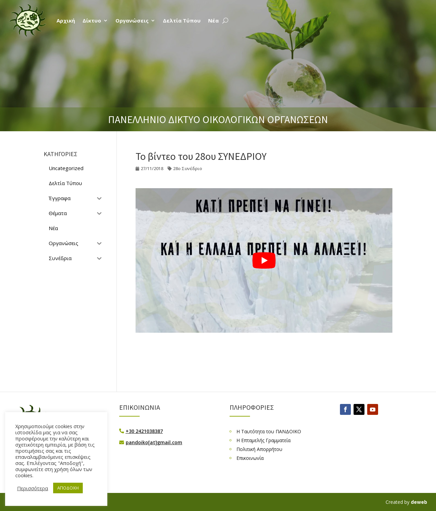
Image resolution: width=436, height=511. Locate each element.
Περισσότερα (32, 488)
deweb (419, 502)
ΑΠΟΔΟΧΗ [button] (68, 488)
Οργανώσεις (132, 20)
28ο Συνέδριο (187, 168)
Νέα (213, 20)
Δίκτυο (91, 20)
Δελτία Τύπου (182, 20)
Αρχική (66, 20)
